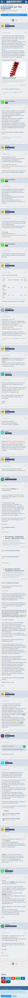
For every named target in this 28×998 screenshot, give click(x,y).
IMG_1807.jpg (5, 563)
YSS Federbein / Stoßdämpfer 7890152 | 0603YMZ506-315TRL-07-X (15, 537)
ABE (6, 842)
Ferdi (22, 722)
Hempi (15, 92)
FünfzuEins (16, 338)
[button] (2, 2)
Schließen (14, 996)
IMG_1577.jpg (5, 955)
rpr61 (24, 714)
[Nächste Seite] (17, 20)
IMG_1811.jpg (5, 532)
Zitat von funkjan (8, 746)
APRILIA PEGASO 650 (9, 78)
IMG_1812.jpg (5, 590)
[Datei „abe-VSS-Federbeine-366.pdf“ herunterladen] (14, 814)
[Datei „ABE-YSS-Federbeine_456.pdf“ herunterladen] (14, 819)
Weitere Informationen (6, 996)
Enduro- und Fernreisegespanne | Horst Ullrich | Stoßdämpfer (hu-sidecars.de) (13, 442)
